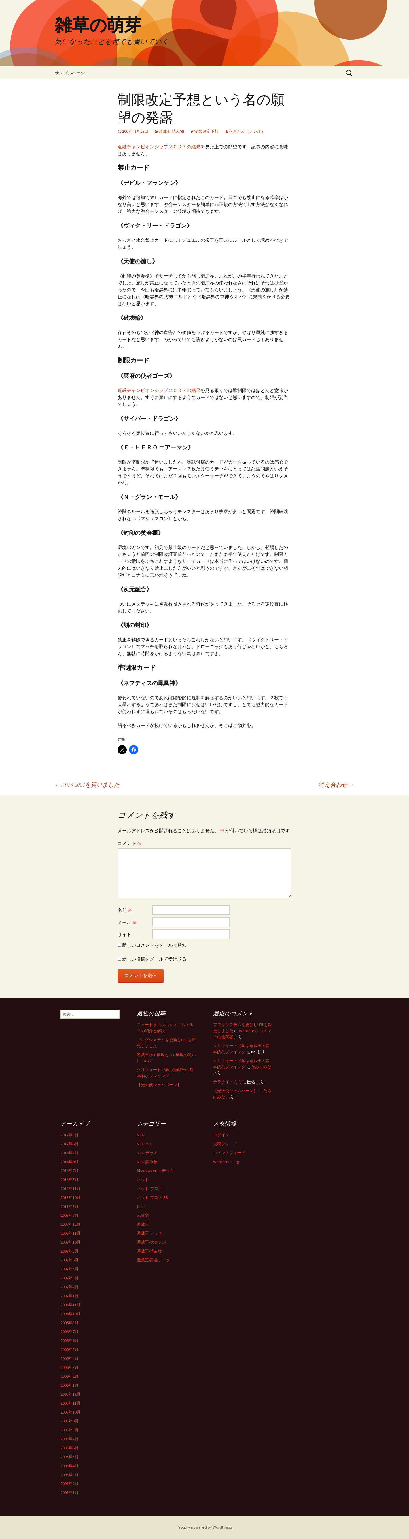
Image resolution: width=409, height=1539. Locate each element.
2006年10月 (70, 1313)
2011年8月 (69, 1206)
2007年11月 (70, 1233)
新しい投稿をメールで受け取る (154, 959)
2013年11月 (70, 1188)
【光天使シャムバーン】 (159, 1084)
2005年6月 (69, 1447)
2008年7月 (69, 1215)
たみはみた (261, 1066)
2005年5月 (69, 1456)
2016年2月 (69, 1152)
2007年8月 (69, 1251)
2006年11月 (70, 1304)
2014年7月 (69, 1170)
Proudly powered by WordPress (204, 1527)
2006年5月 (69, 1349)
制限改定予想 (206, 131)
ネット (143, 1179)
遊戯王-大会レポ (151, 1242)
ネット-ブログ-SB (152, 1197)
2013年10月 (70, 1197)
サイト (124, 934)
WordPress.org (226, 1161)
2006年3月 (69, 1367)
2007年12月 (70, 1224)
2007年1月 (69, 1295)
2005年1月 (69, 1492)
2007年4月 (69, 1269)
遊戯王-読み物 (171, 131)
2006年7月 (69, 1331)
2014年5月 (69, 1179)
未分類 (143, 1215)
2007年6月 (69, 1260)
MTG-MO (144, 1143)
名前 (125, 910)
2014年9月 (69, 1161)
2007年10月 (70, 1242)
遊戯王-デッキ (149, 1233)
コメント (129, 843)
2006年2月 (69, 1376)
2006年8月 (69, 1322)
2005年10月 (70, 1412)
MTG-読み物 (147, 1161)
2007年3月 (69, 1278)
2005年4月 (69, 1465)
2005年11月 (70, 1403)
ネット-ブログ (149, 1188)
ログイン (221, 1134)
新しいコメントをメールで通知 (154, 945)
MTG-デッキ (147, 1152)
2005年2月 (69, 1483)
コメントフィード (229, 1152)
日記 (141, 1206)
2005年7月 (69, 1438)
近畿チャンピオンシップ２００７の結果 (159, 146)
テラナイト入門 (227, 1081)
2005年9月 (69, 1421)
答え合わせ (336, 784)
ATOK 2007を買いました (87, 784)
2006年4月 (69, 1358)
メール (127, 922)
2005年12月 (70, 1394)
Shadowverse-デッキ (155, 1170)
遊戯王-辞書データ (153, 1260)
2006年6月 (69, 1340)
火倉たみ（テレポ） (247, 131)
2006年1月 (69, 1385)
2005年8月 (69, 1430)
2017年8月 (69, 1134)
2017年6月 (69, 1143)
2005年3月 (69, 1474)
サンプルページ (70, 73)
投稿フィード (225, 1143)
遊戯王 (143, 1224)
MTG (140, 1134)
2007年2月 (69, 1286)
